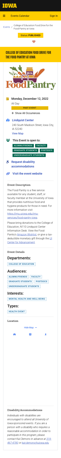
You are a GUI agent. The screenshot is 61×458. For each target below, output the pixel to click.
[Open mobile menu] (4, 16)
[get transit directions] (31, 334)
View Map (17, 133)
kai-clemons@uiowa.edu (35, 442)
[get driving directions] (15, 334)
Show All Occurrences (26, 113)
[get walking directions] (46, 334)
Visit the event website (27, 173)
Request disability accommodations (23, 164)
